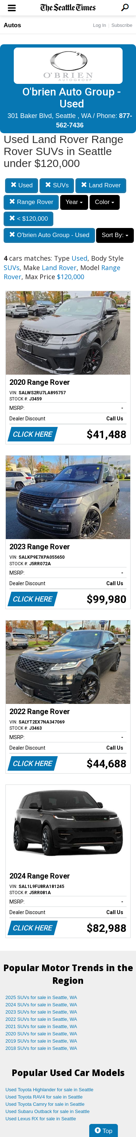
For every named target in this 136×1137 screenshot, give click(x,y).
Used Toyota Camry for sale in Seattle (45, 1104)
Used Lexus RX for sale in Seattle (40, 1118)
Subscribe (121, 25)
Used (22, 185)
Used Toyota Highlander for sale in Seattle (49, 1089)
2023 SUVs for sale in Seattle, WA (41, 1012)
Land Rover (101, 185)
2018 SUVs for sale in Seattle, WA (41, 1048)
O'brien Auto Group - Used (49, 235)
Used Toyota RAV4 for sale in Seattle (44, 1097)
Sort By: (115, 235)
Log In (99, 25)
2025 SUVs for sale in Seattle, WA (41, 997)
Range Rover (31, 202)
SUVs (57, 185)
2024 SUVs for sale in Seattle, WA (41, 1004)
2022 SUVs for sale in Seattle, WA (41, 1019)
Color (104, 202)
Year (74, 202)
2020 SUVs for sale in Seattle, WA (41, 1033)
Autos (12, 25)
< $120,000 (28, 218)
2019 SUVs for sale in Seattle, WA (41, 1041)
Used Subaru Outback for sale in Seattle (47, 1111)
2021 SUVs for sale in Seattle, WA (41, 1026)
